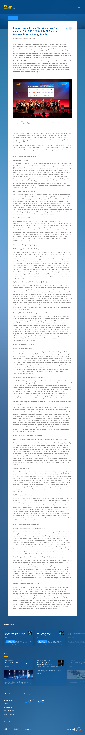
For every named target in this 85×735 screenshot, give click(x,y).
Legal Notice (8, 700)
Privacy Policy (9, 711)
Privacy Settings (9, 714)
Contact (6, 704)
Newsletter (8, 707)
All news (12, 18)
